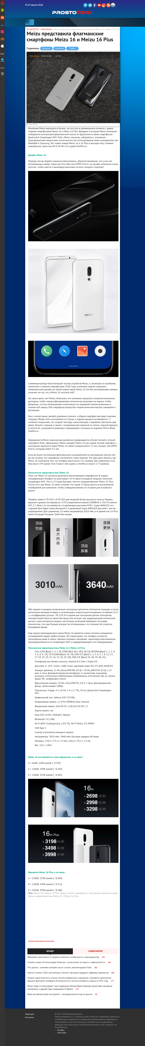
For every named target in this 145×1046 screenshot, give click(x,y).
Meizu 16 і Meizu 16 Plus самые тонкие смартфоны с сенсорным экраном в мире (76, 893)
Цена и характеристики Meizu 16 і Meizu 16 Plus (53, 896)
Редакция (29, 1014)
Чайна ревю (61, 1033)
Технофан (60, 1030)
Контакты (29, 1017)
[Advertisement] (73, 921)
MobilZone (34, 56)
